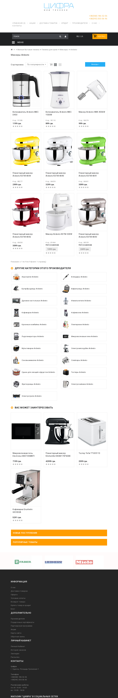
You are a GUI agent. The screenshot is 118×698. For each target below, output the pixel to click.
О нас (13, 587)
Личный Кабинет (18, 646)
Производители (80, 23)
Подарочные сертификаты (22, 622)
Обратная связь (18, 637)
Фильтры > (95, 64)
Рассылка (15, 657)
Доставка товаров (19, 591)
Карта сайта (16, 633)
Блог (13, 609)
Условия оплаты (18, 598)
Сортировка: (17, 64)
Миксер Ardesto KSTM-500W (59, 234)
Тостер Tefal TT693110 (89, 453)
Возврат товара (18, 602)
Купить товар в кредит (21, 605)
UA (81, 36)
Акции (13, 629)
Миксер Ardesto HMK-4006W (92, 112)
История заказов (18, 650)
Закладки (15, 654)
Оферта (14, 595)
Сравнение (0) (18, 23)
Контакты (17, 26)
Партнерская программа (21, 626)
